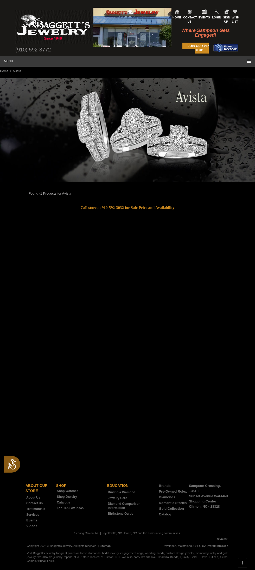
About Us (33, 497)
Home (4, 71)
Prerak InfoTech (217, 545)
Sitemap (105, 545)
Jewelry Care (117, 498)
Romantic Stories (173, 503)
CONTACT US (190, 19)
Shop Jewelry (67, 497)
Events (31, 520)
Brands (165, 486)
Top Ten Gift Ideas (70, 508)
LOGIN (216, 17)
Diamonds (167, 497)
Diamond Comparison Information (124, 506)
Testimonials (35, 509)
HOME (177, 17)
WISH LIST (235, 19)
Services (32, 514)
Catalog (165, 514)
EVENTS (204, 17)
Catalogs (63, 502)
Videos (31, 526)
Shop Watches (67, 491)
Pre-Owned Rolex (173, 491)
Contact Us (34, 503)
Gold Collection (171, 509)
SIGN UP (226, 19)
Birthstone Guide (120, 513)
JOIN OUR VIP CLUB (198, 48)
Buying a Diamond (121, 492)
